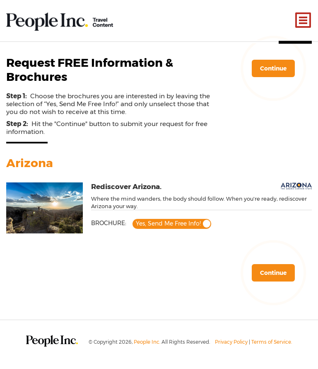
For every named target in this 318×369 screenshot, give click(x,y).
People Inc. (147, 342)
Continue (273, 68)
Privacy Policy (231, 342)
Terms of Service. (271, 342)
